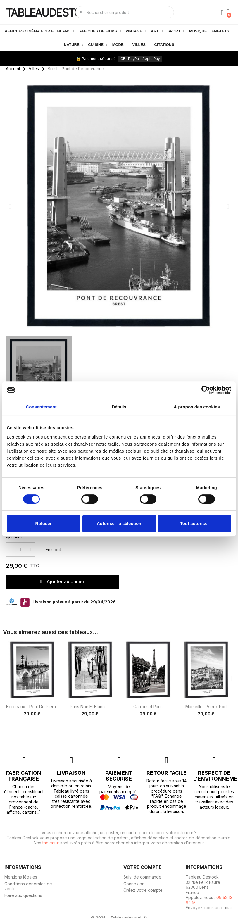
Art (157, 31)
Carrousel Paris (148, 706)
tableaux (50, 842)
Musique (198, 31)
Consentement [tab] (41, 406)
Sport (175, 31)
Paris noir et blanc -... (90, 706)
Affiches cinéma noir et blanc (40, 31)
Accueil (13, 68)
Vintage (136, 31)
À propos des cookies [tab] (197, 406)
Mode (120, 44)
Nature (73, 44)
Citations (164, 44)
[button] (10, 206)
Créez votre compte (143, 890)
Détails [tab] (119, 406)
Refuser (43, 523)
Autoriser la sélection (119, 523)
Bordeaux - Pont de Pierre (32, 706)
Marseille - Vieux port (206, 706)
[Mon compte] (221, 13)
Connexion (133, 883)
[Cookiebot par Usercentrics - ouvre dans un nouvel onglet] (205, 390)
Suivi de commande (142, 876)
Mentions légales (20, 876)
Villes (140, 44)
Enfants (222, 31)
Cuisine (97, 44)
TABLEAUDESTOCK (50, 12)
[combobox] (125, 12)
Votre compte (142, 867)
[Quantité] (20, 549)
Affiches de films (100, 31)
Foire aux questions (23, 895)
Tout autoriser (194, 523)
